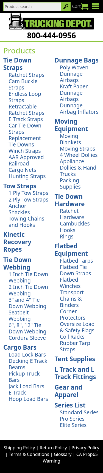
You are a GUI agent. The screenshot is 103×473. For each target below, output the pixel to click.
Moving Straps (77, 148)
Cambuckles (75, 223)
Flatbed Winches (70, 283)
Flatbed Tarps (76, 260)
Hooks (68, 230)
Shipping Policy (19, 448)
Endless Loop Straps (25, 97)
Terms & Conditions (29, 454)
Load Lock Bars (27, 354)
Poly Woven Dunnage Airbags (74, 74)
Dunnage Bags (77, 60)
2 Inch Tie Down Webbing (28, 290)
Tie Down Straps (17, 64)
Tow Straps (19, 186)
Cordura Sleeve (27, 337)
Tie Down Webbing (17, 263)
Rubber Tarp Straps (75, 346)
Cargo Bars (20, 347)
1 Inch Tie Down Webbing (28, 277)
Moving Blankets (70, 139)
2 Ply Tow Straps (28, 199)
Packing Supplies (70, 183)
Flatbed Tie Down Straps (75, 270)
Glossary (63, 454)
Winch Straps (25, 150)
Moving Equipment (71, 125)
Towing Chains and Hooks (26, 222)
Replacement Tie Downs (25, 141)
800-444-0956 (51, 35)
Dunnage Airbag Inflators (79, 108)
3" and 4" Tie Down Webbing (27, 303)
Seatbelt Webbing (20, 315)
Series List (70, 405)
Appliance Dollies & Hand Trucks (78, 167)
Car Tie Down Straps (25, 128)
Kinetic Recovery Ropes (17, 242)
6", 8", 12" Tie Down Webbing (27, 328)
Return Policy (53, 448)
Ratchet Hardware (72, 214)
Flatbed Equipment (71, 250)
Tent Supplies (75, 359)
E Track (17, 392)
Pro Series (72, 418)
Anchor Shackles (19, 209)
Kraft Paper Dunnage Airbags (74, 93)
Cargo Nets (22, 169)
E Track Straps (26, 119)
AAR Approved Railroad (26, 160)
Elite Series (73, 425)
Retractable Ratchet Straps (26, 109)
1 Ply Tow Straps (28, 193)
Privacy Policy (85, 448)
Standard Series (79, 412)
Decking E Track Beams (28, 364)
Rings (67, 236)
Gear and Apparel (68, 391)
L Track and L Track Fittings (75, 373)
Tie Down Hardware (70, 200)
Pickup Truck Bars (24, 377)
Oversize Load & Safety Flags (77, 327)
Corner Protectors (72, 314)
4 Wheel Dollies (79, 155)
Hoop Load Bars (28, 399)
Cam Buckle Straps (23, 84)
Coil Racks (72, 336)
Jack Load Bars (26, 386)
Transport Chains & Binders (72, 299)
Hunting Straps (27, 176)
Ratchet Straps (26, 74)
